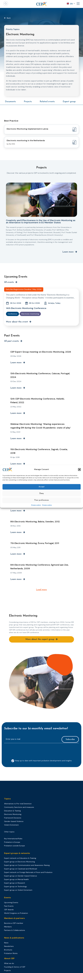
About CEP (9, 958)
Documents (10, 101)
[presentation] (22, 750)
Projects (28, 101)
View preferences (41, 500)
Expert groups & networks (17, 853)
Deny (41, 493)
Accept (41, 487)
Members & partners (14, 918)
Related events (47, 101)
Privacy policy (36, 505)
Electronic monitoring (30, 314)
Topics (7, 798)
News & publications (14, 937)
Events (7, 897)
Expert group (69, 101)
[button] (79, 469)
